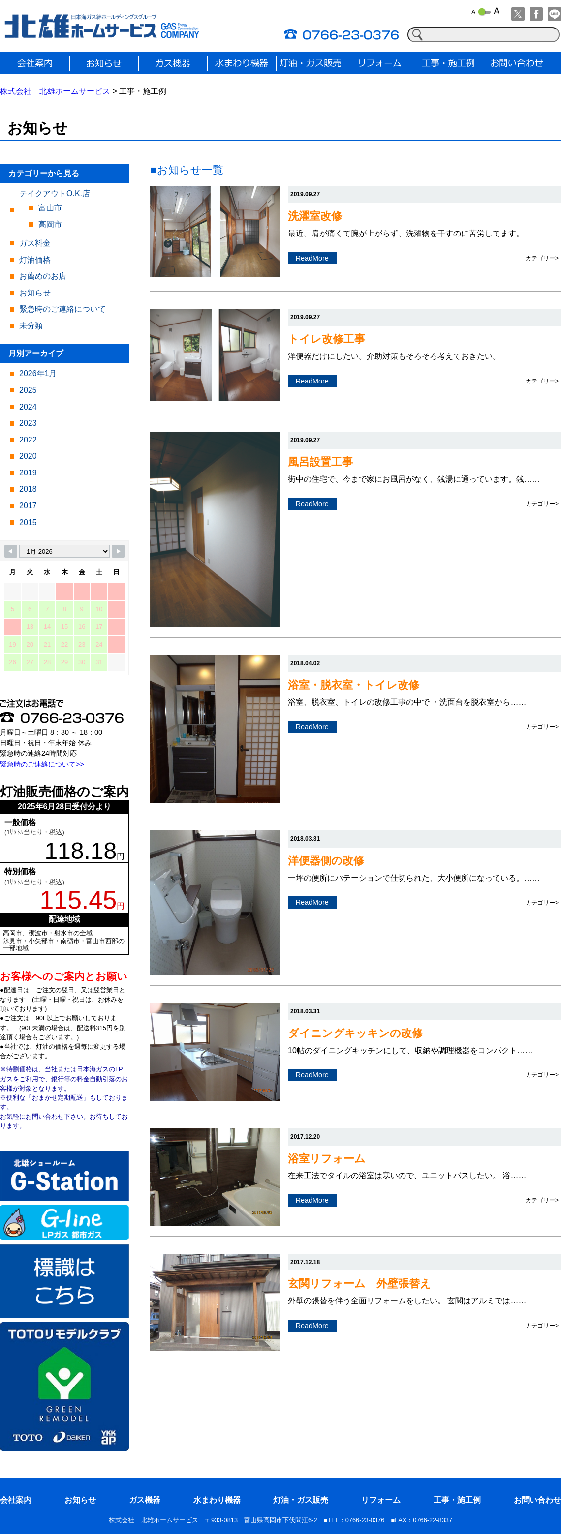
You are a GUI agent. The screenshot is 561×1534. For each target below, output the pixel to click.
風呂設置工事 (320, 462)
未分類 (31, 326)
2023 (28, 423)
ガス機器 (144, 1500)
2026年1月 (38, 373)
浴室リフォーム (327, 1158)
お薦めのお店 (42, 276)
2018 (28, 489)
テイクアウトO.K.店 (54, 193)
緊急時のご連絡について (62, 309)
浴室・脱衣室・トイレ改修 (353, 685)
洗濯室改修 (315, 216)
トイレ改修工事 (326, 339)
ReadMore (312, 258)
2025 (28, 390)
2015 (28, 522)
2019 (28, 473)
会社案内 (15, 1500)
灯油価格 (35, 260)
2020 (28, 456)
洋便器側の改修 (326, 861)
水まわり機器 (217, 1500)
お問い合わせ (537, 1500)
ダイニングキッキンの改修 (355, 1033)
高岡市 (50, 224)
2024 (28, 407)
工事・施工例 (457, 1500)
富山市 (50, 208)
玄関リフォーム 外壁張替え (359, 1283)
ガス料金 (35, 243)
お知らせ (35, 293)
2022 (28, 440)
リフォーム (381, 1500)
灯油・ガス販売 (300, 1500)
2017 (28, 506)
